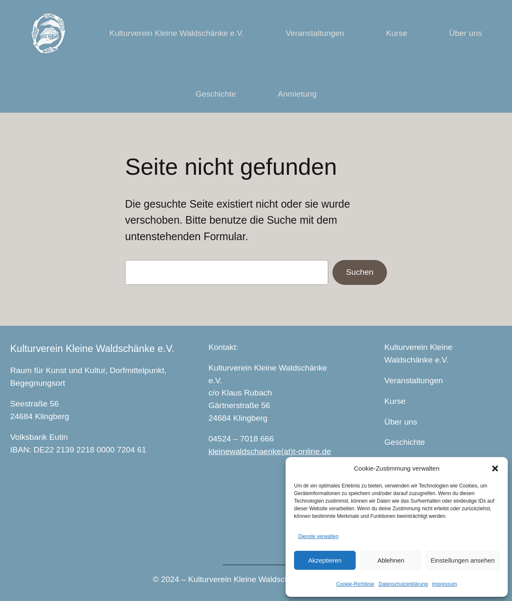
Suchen (359, 272)
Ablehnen (390, 560)
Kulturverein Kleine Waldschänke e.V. (92, 348)
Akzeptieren (324, 560)
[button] (495, 468)
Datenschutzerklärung (403, 584)
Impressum (444, 584)
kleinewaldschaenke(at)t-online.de (269, 451)
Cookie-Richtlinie (355, 584)
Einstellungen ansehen (462, 560)
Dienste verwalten (318, 536)
